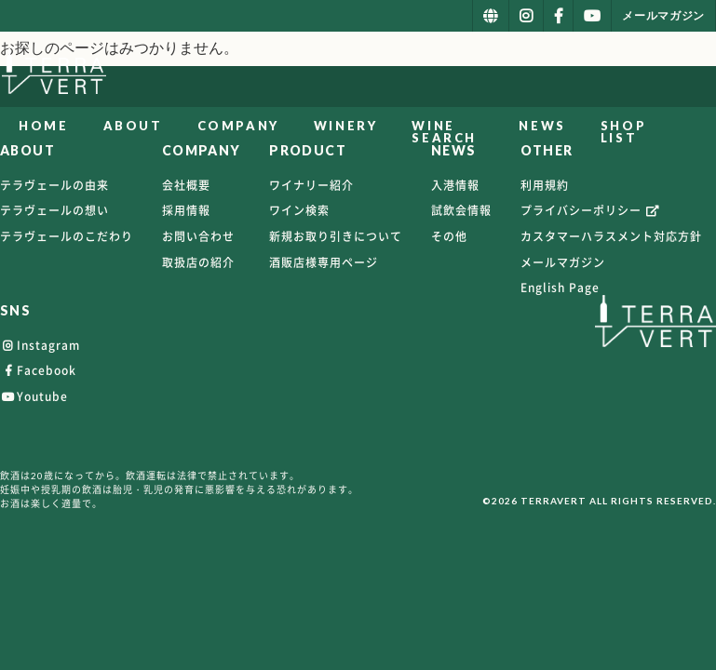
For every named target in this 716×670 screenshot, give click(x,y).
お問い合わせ (198, 236)
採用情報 (186, 210)
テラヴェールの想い (54, 210)
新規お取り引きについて (335, 236)
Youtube (34, 396)
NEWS (575, 125)
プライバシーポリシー (591, 210)
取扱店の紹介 (198, 262)
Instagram (40, 345)
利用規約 (544, 185)
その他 (449, 236)
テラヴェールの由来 (54, 185)
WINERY (344, 125)
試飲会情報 (461, 210)
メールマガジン (562, 262)
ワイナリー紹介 (311, 185)
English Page (560, 287)
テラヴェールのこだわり (66, 236)
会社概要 (186, 185)
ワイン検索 (299, 210)
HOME (42, 125)
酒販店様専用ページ (323, 262)
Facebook (38, 370)
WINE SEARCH (443, 131)
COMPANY (236, 125)
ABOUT (131, 125)
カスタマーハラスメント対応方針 (611, 236)
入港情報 (455, 185)
